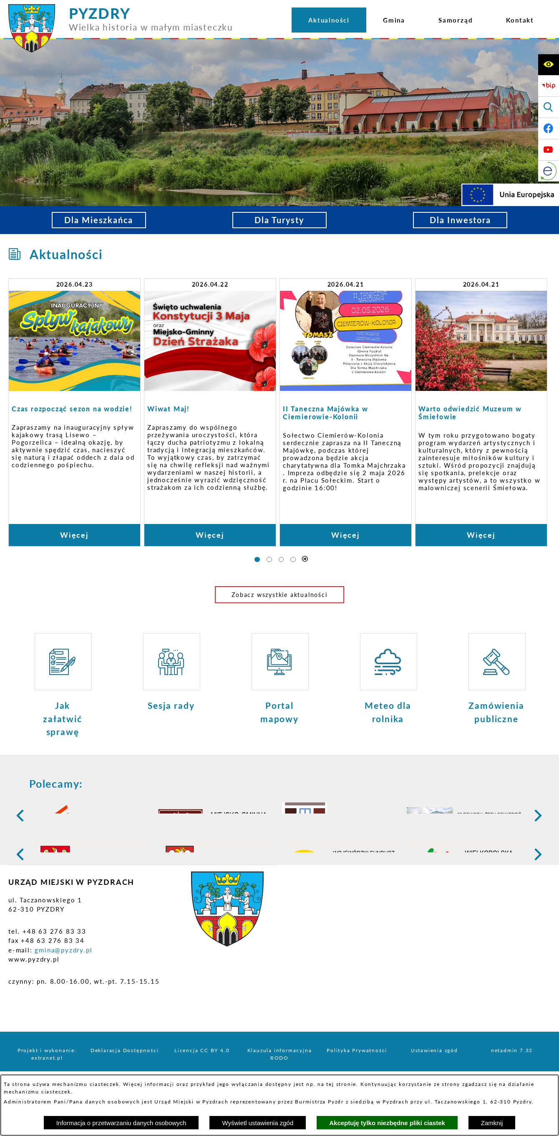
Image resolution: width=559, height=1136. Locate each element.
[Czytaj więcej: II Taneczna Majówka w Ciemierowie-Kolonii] (345, 412)
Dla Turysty (279, 220)
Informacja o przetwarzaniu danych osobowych (121, 1122)
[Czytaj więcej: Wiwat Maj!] (210, 412)
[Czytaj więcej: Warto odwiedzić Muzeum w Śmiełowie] (481, 412)
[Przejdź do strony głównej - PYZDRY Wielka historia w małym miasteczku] (120, 8)
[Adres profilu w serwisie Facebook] (548, 128)
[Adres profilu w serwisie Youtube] (548, 149)
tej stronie (341, 1084)
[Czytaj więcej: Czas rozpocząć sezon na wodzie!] (74, 412)
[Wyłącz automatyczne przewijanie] (305, 559)
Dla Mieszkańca (98, 220)
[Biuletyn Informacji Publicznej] (548, 86)
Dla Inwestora (460, 220)
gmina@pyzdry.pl (63, 1014)
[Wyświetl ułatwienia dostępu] (548, 64)
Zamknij (492, 1122)
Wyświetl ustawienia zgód (257, 1122)
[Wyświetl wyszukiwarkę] (548, 107)
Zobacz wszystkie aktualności (279, 594)
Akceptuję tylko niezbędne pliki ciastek (387, 1122)
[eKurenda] (548, 171)
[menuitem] (329, 20)
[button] (15, 823)
